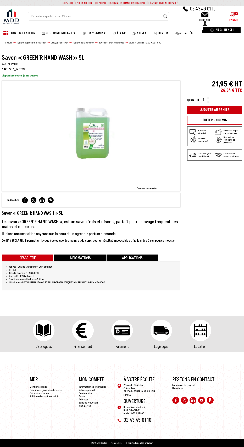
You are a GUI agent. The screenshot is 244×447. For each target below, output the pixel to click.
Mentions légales (38, 387)
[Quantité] (204, 99)
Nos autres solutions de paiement (225, 140)
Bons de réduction (88, 403)
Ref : (4, 64)
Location (200, 346)
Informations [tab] (80, 258)
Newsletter (178, 388)
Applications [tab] (132, 258)
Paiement (122, 346)
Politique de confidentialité (44, 396)
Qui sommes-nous (39, 393)
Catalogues (44, 346)
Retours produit (87, 390)
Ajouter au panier (214, 109)
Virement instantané (198, 139)
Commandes (85, 393)
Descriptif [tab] (27, 258)
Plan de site (116, 443)
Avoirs (82, 396)
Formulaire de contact (183, 385)
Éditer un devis (215, 120)
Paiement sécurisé (198, 132)
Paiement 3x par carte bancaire (226, 132)
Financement (83, 346)
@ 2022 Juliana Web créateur (139, 443)
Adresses (83, 399)
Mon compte (91, 379)
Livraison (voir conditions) (200, 155)
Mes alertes (85, 406)
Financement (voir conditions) (227, 155)
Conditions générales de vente (46, 390)
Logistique (161, 346)
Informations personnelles (92, 387)
